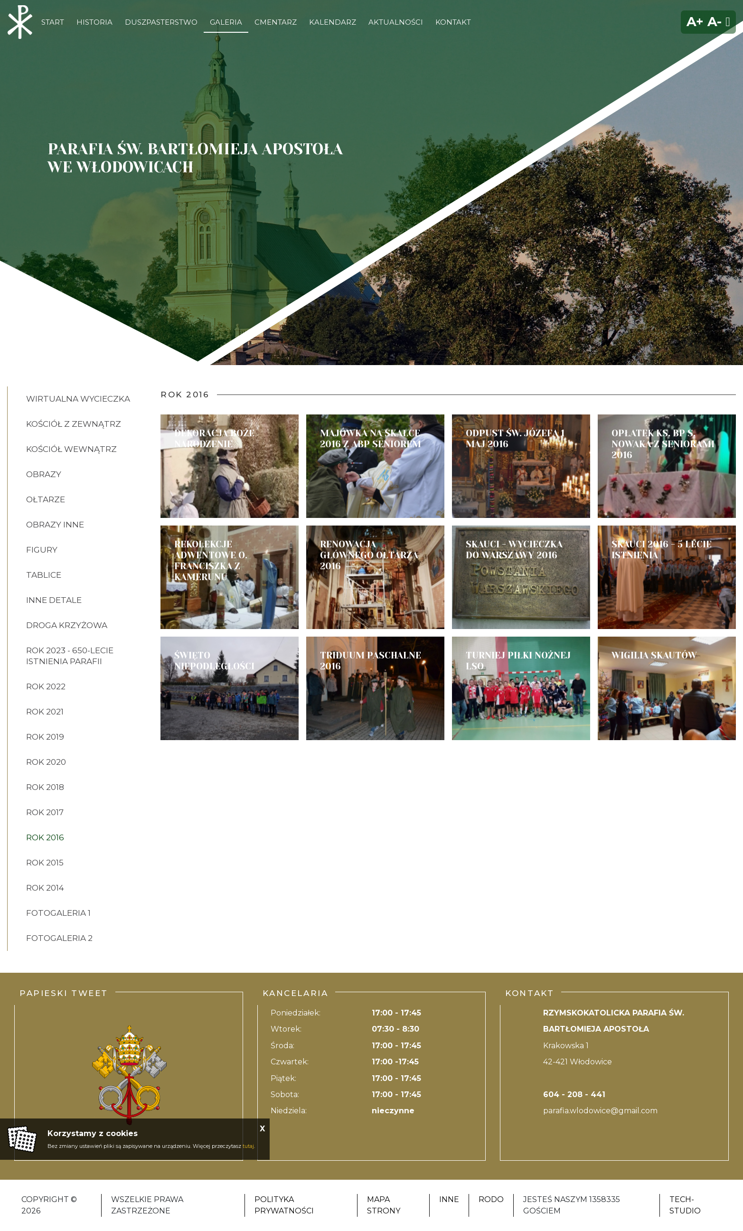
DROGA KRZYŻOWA (66, 625)
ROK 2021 (45, 711)
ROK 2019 (45, 737)
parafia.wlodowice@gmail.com (600, 1110)
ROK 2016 (45, 837)
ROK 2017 (45, 812)
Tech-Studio (685, 1205)
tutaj (248, 1146)
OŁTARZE (45, 499)
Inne (449, 1199)
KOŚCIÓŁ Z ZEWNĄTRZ (73, 424)
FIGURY (41, 549)
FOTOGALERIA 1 (58, 913)
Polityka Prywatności (284, 1205)
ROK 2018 (45, 787)
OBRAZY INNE (55, 524)
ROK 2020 (46, 762)
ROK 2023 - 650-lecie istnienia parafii (69, 656)
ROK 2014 (45, 888)
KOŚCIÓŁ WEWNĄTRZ (71, 449)
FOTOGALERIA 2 (59, 938)
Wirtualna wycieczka (78, 399)
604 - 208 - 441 (574, 1094)
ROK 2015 (45, 862)
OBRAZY (43, 474)
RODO (491, 1199)
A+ (695, 21)
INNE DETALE (54, 600)
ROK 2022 (46, 686)
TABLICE (43, 575)
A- (714, 21)
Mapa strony (383, 1205)
